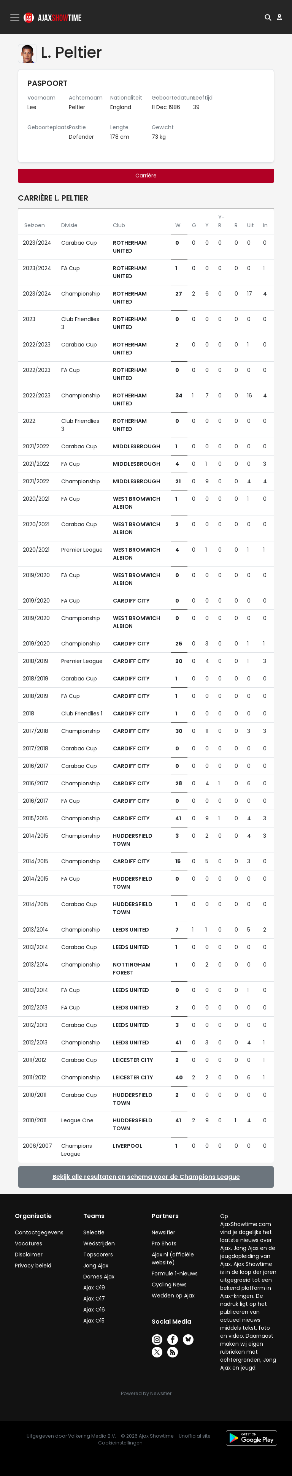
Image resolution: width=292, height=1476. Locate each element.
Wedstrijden (99, 1243)
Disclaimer (29, 1254)
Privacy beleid (33, 1265)
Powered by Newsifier (146, 1393)
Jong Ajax (95, 1265)
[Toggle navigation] (15, 17)
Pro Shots (164, 1243)
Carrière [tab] (146, 175)
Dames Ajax (98, 1276)
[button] (268, 17)
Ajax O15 (94, 1320)
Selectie (94, 1232)
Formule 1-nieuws (175, 1273)
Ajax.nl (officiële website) (173, 1258)
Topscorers (98, 1254)
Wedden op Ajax (173, 1295)
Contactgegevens (39, 1232)
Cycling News (169, 1284)
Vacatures (28, 1243)
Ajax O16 (94, 1309)
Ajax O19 (94, 1287)
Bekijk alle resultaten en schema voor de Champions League (146, 1176)
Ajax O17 (94, 1298)
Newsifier (163, 1232)
